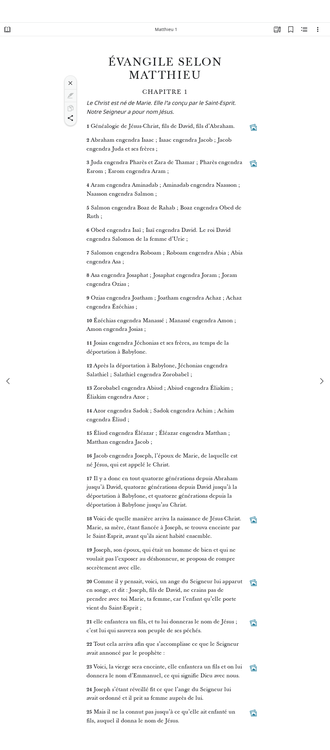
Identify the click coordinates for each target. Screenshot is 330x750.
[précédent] (8, 381)
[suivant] (321, 381)
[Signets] (291, 29)
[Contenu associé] (304, 29)
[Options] (318, 29)
